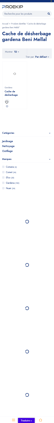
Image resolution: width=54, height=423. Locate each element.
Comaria (11, 167)
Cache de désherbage (11, 93)
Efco (10, 177)
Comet (11, 172)
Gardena (12, 183)
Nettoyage (8, 146)
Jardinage (7, 141)
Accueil (5, 23)
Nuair (10, 188)
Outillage (7, 151)
